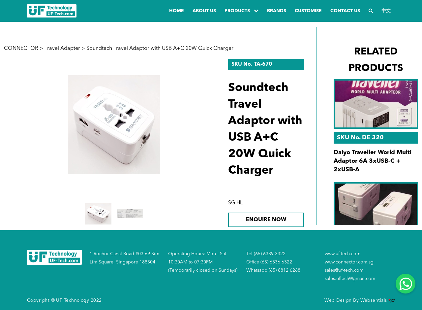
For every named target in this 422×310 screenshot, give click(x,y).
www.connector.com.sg (349, 262)
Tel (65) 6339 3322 (266, 254)
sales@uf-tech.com (344, 270)
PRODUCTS (241, 10)
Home (176, 11)
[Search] (371, 11)
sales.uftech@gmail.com (350, 278)
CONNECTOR (21, 48)
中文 (386, 11)
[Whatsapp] (405, 283)
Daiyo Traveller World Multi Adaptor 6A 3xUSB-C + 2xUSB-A (372, 161)
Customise (308, 11)
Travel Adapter (62, 48)
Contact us (345, 11)
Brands (276, 11)
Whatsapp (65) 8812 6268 (273, 270)
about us (204, 11)
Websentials (377, 300)
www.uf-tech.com (342, 254)
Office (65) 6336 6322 (269, 262)
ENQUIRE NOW (266, 220)
